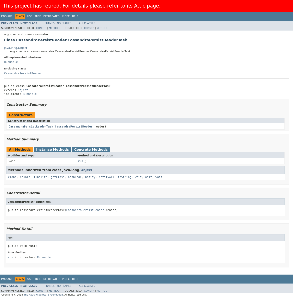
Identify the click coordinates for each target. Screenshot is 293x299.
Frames (50, 23)
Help (75, 16)
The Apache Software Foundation (43, 294)
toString (124, 177)
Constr (41, 28)
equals (25, 177)
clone (12, 177)
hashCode (75, 177)
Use (29, 16)
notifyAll (106, 177)
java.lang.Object (15, 47)
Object (23, 90)
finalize (40, 177)
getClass (58, 177)
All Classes (87, 23)
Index (66, 16)
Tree (38, 16)
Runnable (11, 62)
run (80, 161)
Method (54, 28)
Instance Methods (52, 150)
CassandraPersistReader (23, 73)
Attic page (146, 6)
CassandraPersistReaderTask (31, 126)
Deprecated (51, 16)
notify (90, 177)
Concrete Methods (91, 150)
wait (138, 177)
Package (6, 16)
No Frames (64, 23)
